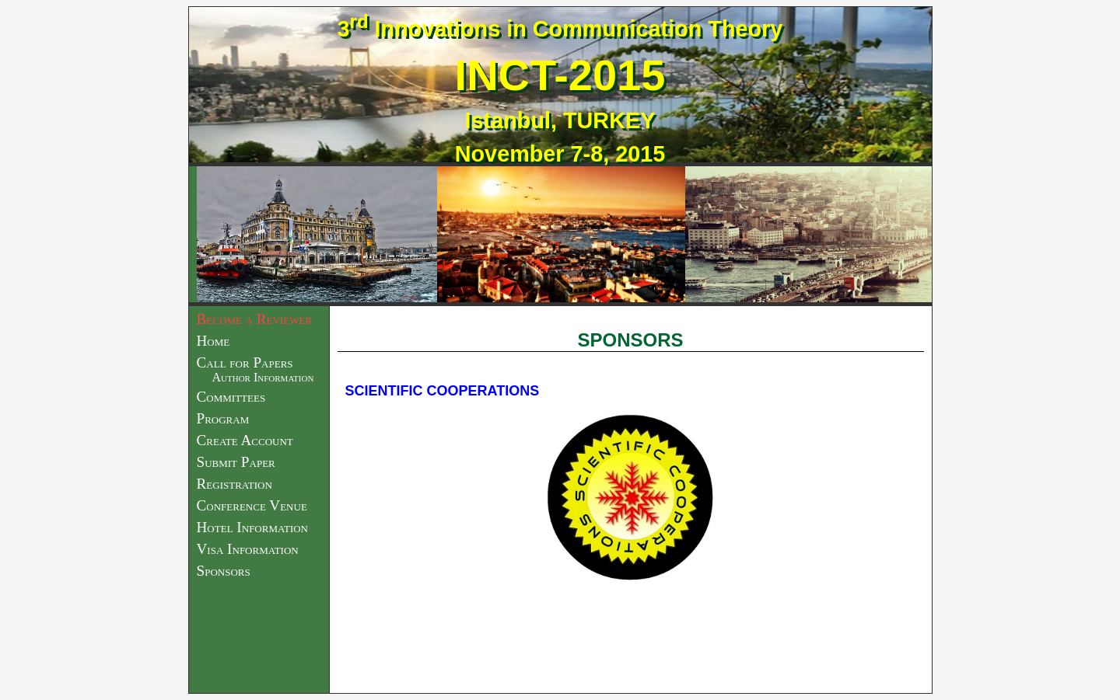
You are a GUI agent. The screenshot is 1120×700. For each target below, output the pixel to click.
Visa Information (248, 549)
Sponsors (223, 570)
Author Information (263, 377)
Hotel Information (252, 527)
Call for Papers (245, 362)
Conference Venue (252, 505)
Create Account (245, 440)
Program (223, 418)
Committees (231, 396)
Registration (234, 483)
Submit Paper (236, 462)
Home (213, 341)
